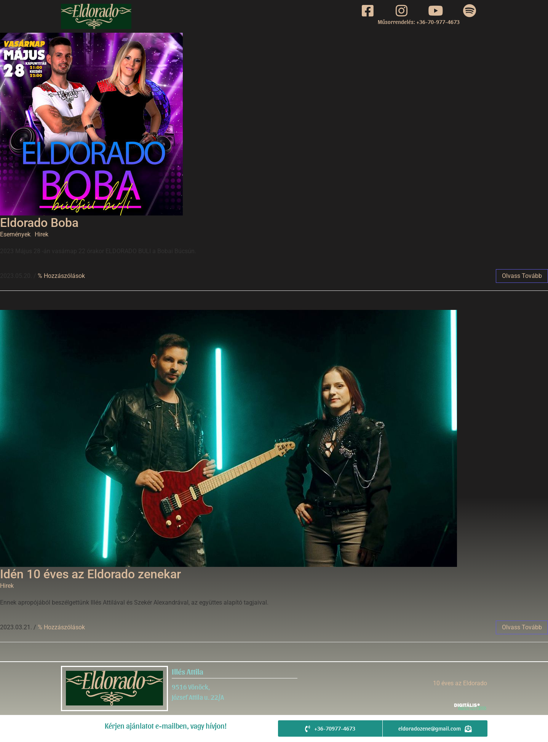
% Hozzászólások (61, 275)
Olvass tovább (522, 275)
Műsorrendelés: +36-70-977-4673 (419, 21)
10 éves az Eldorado (460, 683)
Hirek (41, 234)
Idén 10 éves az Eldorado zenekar (90, 574)
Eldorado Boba (39, 222)
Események (15, 234)
